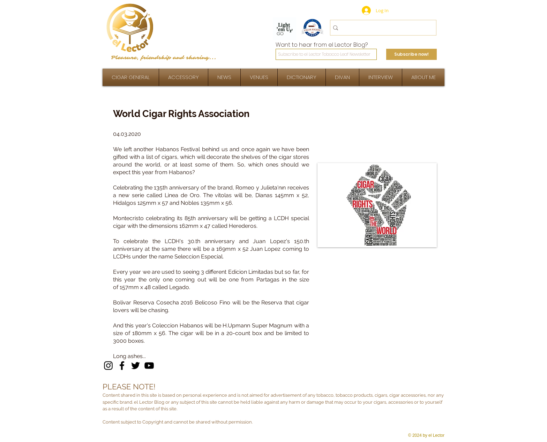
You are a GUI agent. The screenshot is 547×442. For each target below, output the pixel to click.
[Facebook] (122, 365)
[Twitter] (135, 365)
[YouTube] (149, 365)
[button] (380, 77)
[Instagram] (108, 365)
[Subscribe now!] (411, 54)
